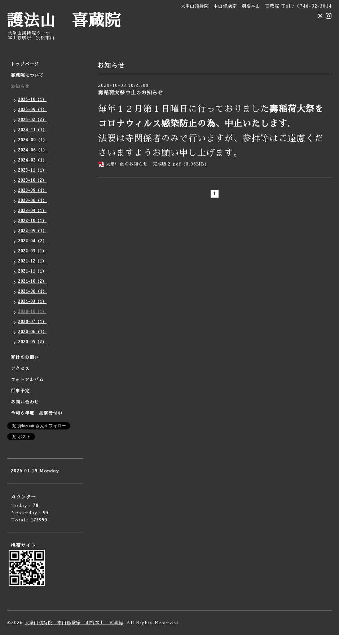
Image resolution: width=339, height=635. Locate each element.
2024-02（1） (32, 160)
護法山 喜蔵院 (64, 20)
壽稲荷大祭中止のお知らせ (130, 92)
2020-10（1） (32, 312)
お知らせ (20, 86)
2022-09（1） (32, 231)
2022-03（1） (32, 251)
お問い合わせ (25, 402)
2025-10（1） (32, 100)
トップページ (25, 64)
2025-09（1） (32, 110)
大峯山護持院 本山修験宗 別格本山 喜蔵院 (74, 623)
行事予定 (20, 391)
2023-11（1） (32, 170)
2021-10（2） (32, 281)
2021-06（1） (32, 292)
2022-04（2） (32, 241)
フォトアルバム (27, 380)
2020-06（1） (32, 332)
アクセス (20, 368)
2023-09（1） (32, 191)
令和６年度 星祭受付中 (36, 413)
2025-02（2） (32, 120)
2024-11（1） (32, 130)
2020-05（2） (32, 342)
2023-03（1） (32, 211)
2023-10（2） (32, 180)
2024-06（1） (32, 150)
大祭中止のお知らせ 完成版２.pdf (143, 164)
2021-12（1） (32, 261)
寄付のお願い (25, 357)
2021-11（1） (32, 271)
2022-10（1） (32, 221)
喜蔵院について (27, 75)
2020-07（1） (32, 322)
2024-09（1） (32, 140)
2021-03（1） (32, 302)
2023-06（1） (32, 201)
